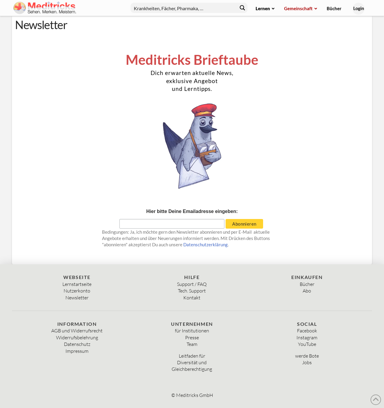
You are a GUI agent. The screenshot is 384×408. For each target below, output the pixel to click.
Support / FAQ (192, 284)
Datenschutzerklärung (205, 244)
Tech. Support (192, 291)
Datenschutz (77, 344)
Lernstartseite (77, 284)
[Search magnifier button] (242, 8)
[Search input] (183, 7)
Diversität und (192, 362)
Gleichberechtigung (192, 369)
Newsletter (76, 298)
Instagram (306, 337)
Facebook (307, 331)
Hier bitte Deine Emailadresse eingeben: (192, 211)
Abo (307, 291)
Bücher (307, 284)
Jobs (307, 362)
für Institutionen (192, 331)
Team (192, 344)
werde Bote (307, 356)
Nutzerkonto (77, 291)
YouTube (307, 344)
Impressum (76, 351)
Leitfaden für (192, 356)
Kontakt (191, 298)
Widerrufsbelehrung (77, 337)
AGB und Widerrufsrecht (77, 331)
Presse (192, 337)
